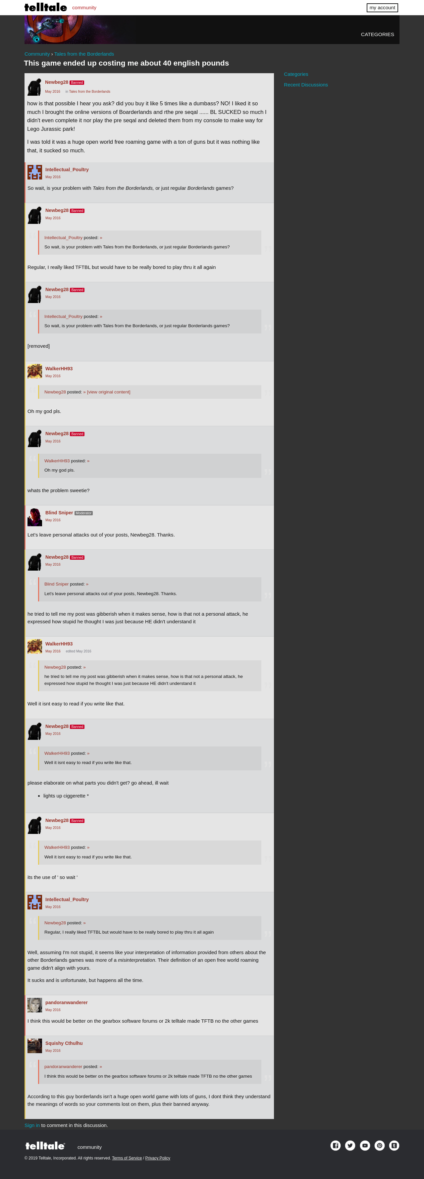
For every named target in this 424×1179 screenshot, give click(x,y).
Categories (377, 34)
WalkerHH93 (59, 368)
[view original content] (106, 391)
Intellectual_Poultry (67, 169)
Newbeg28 (56, 82)
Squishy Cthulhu (64, 1043)
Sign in (32, 1125)
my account (382, 7)
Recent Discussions (306, 84)
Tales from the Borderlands (89, 91)
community (84, 7)
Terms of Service (127, 1158)
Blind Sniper (59, 512)
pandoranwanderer (66, 1002)
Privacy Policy (157, 1158)
